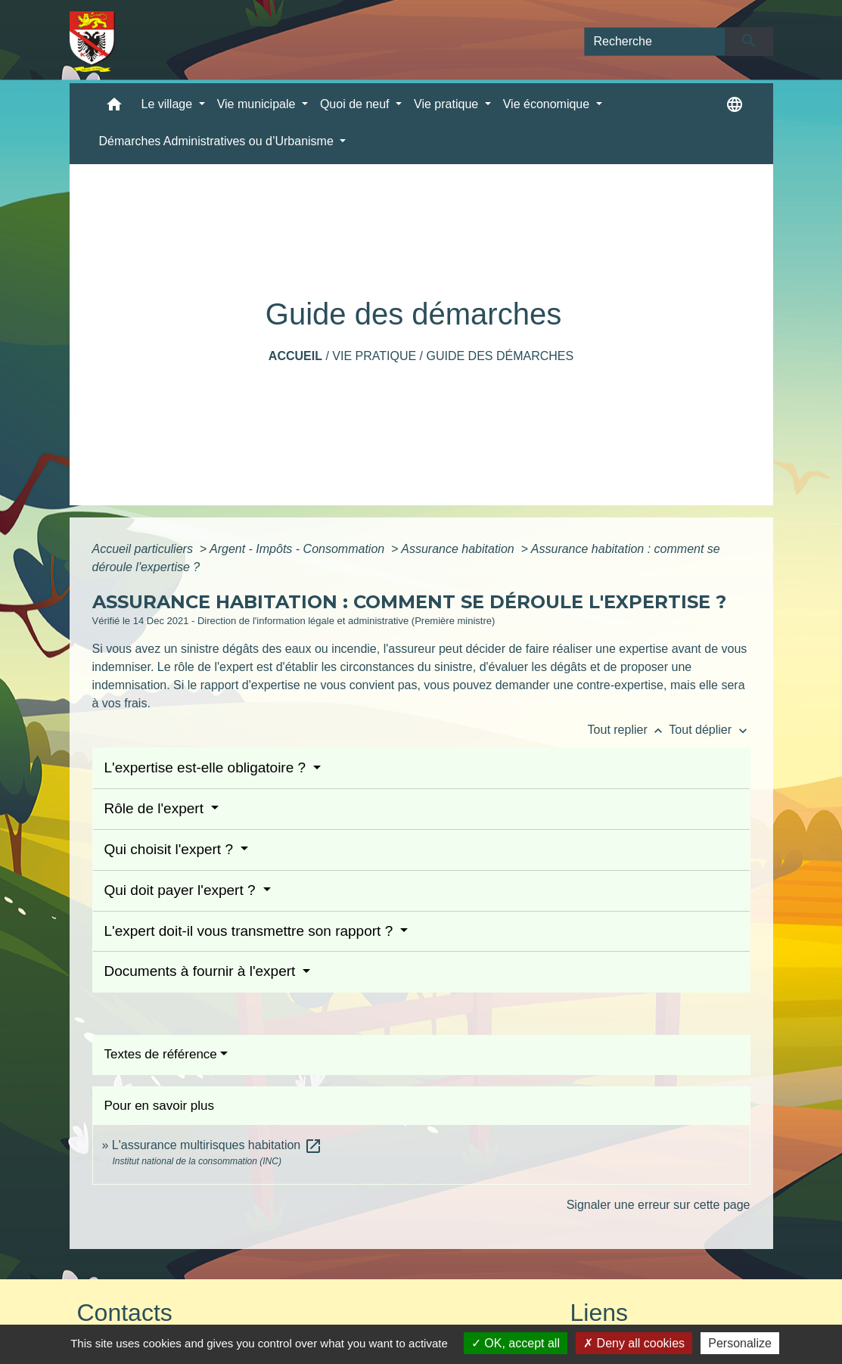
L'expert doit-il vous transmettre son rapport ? (250, 931)
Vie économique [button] (548, 104)
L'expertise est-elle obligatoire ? (207, 767)
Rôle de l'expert (156, 808)
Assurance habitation (459, 548)
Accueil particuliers (144, 548)
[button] (114, 107)
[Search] (655, 41)
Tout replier (629, 729)
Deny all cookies (634, 1343)
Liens (599, 1312)
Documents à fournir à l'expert (202, 971)
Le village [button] (168, 104)
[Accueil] (93, 42)
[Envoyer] (749, 41)
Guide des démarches (499, 356)
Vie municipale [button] (258, 104)
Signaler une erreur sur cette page (658, 1204)
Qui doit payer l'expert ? (181, 890)
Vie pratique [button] (448, 104)
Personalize (740, 1343)
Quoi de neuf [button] (356, 104)
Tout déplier (709, 729)
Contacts (124, 1312)
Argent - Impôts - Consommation (299, 548)
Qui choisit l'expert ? (171, 849)
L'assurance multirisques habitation (217, 1145)
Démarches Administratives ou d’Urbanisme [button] (218, 141)
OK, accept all (515, 1343)
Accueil (295, 356)
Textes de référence (160, 1054)
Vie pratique (374, 356)
